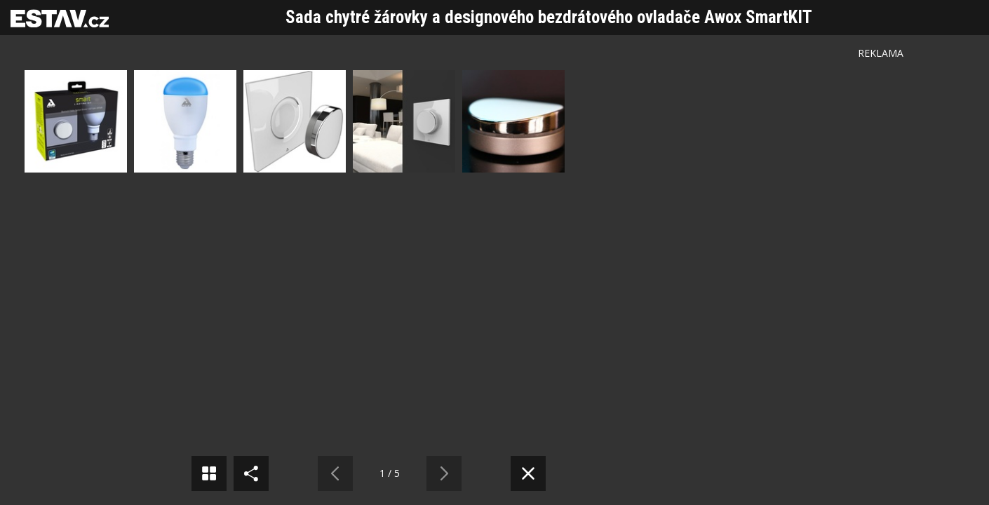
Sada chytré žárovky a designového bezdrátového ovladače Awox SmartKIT (548, 17)
